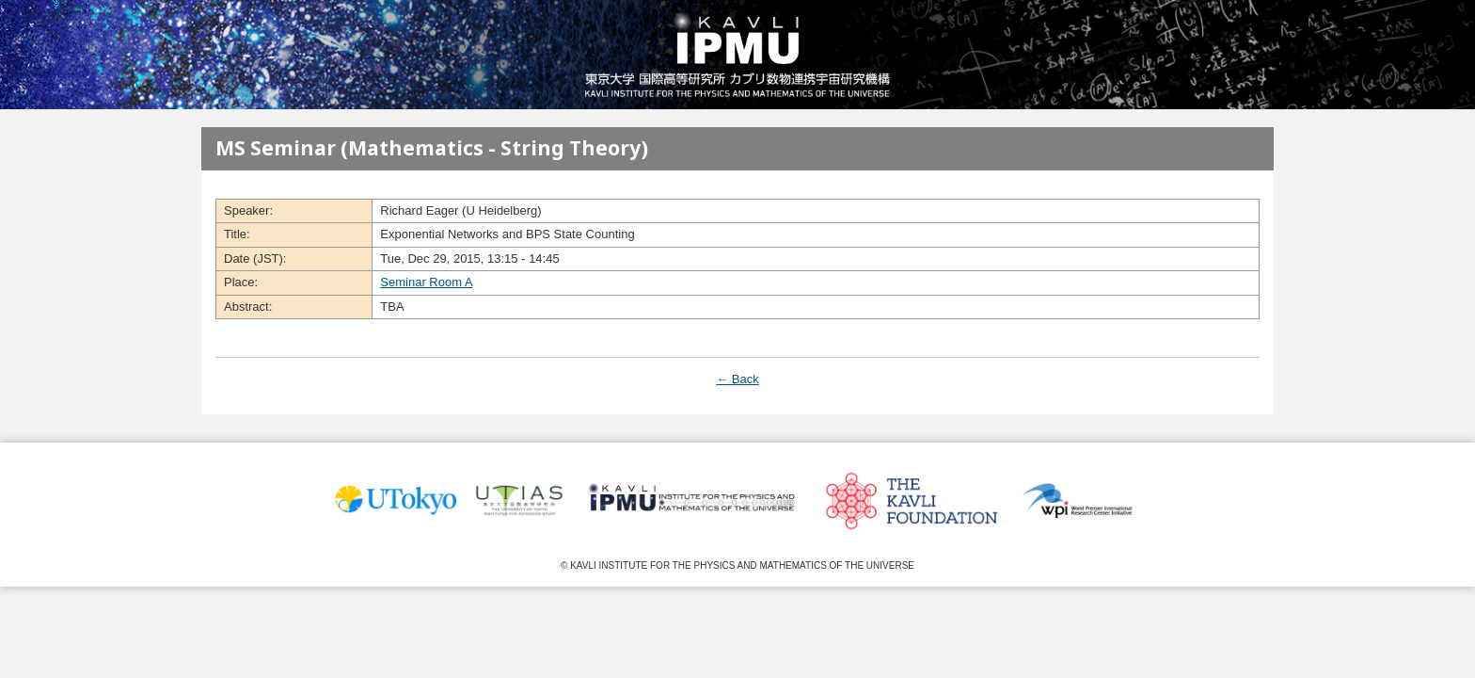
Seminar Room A (426, 282)
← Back (737, 379)
